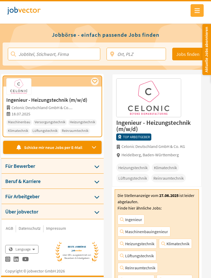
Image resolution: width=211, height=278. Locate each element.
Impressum (56, 228)
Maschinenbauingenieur (144, 231)
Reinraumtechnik (138, 267)
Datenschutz (30, 228)
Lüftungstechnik (137, 255)
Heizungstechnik (137, 243)
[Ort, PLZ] (136, 54)
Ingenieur (131, 219)
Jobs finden (187, 54)
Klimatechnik (175, 243)
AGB (9, 228)
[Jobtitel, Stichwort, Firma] (54, 54)
